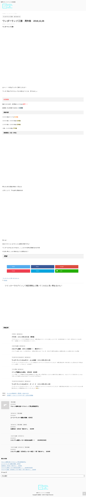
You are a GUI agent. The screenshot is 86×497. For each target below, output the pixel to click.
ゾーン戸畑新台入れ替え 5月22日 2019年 (24, 372)
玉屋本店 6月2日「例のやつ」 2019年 (22, 429)
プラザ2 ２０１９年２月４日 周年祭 (23, 337)
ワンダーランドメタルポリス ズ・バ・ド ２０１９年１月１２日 (32, 384)
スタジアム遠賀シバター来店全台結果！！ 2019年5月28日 (28, 440)
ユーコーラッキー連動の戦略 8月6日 (21, 417)
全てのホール (16, 278)
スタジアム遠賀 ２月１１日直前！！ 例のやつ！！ (27, 349)
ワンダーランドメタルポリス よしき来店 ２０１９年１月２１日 (31, 360)
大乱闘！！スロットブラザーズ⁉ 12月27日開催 (20, 395)
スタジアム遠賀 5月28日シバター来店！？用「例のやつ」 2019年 (30, 451)
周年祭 (5, 280)
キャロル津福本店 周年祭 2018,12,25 (18, 393)
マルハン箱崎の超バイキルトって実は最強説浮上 (24, 406)
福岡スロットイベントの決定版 (43, 492)
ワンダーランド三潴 (7, 278)
